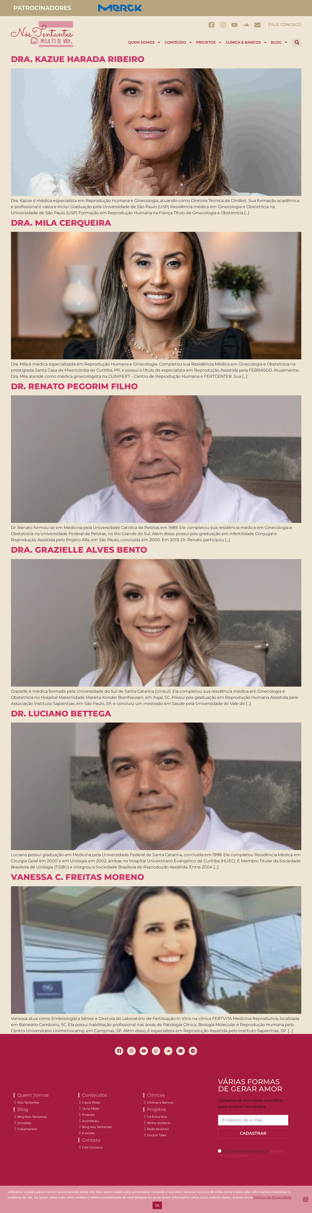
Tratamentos (27, 1130)
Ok (157, 1205)
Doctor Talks (156, 1136)
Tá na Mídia (90, 1109)
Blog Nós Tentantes (32, 1117)
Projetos (209, 42)
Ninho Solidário (158, 1124)
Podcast (88, 1115)
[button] (297, 42)
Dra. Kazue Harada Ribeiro (77, 59)
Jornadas (24, 1124)
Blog (279, 42)
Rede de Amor (158, 1130)
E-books (88, 1134)
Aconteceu (90, 1121)
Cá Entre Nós (157, 1117)
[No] (305, 1199)
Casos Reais (91, 1103)
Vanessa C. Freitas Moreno (77, 877)
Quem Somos (144, 42)
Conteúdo (178, 42)
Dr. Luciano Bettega (61, 713)
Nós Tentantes (28, 1103)
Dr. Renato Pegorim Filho (74, 386)
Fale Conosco (284, 24)
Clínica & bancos (246, 42)
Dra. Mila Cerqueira (61, 223)
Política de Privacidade (272, 1197)
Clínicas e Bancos (160, 1103)
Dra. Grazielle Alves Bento (79, 550)
